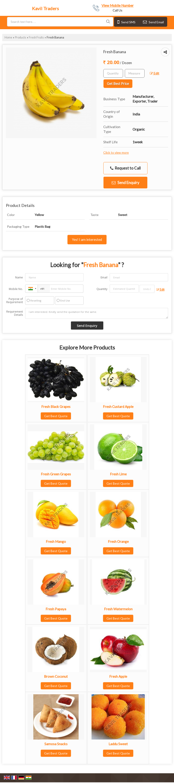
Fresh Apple (118, 676)
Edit (154, 73)
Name (19, 277)
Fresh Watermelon (118, 609)
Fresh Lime (118, 474)
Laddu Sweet (118, 744)
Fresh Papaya (56, 609)
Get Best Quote (56, 416)
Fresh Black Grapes (55, 407)
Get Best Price (118, 83)
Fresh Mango (56, 541)
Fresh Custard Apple (118, 407)
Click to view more (116, 152)
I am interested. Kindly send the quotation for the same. (96, 313)
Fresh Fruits (36, 37)
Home (8, 37)
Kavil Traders (45, 8)
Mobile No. (16, 289)
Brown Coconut (56, 676)
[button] (118, 5)
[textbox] (135, 73)
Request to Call (125, 168)
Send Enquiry (125, 182)
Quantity (102, 289)
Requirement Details (14, 313)
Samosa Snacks (56, 744)
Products (20, 37)
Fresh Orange (118, 541)
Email (104, 277)
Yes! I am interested (87, 239)
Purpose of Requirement (14, 300)
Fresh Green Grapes (56, 474)
